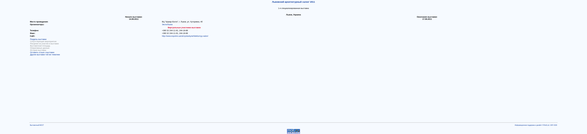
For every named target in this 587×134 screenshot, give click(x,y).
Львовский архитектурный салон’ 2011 (293, 2)
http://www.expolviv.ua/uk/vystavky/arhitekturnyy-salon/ (185, 36)
